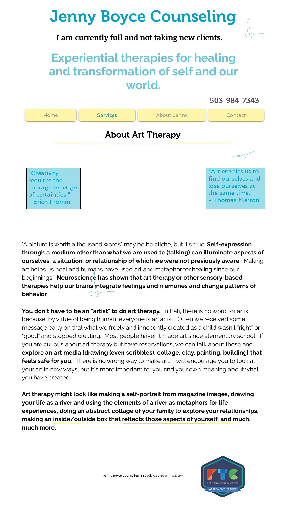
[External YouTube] (143, 193)
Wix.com (177, 475)
